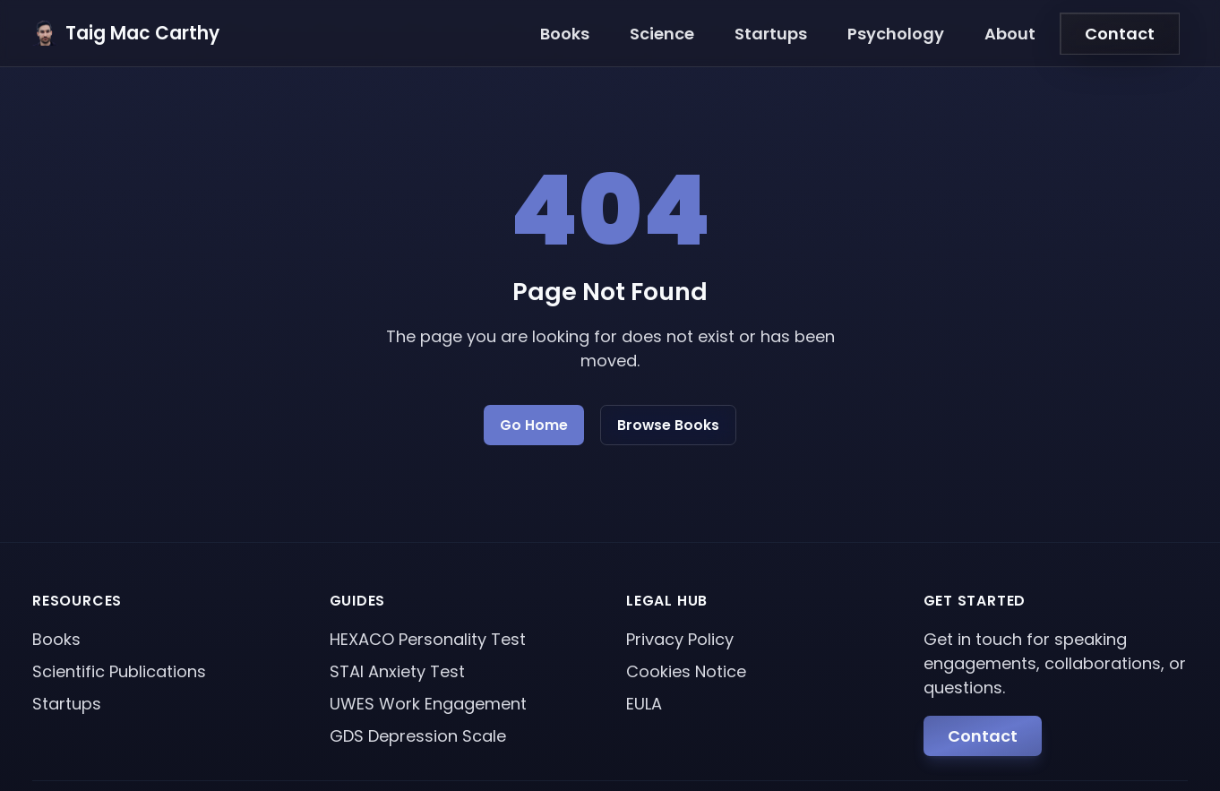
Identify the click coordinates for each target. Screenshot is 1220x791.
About (1009, 33)
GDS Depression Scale (418, 736)
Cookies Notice (686, 671)
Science (662, 33)
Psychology (895, 33)
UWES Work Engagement (428, 703)
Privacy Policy (680, 639)
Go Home (534, 425)
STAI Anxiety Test (397, 671)
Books (564, 33)
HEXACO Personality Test (428, 639)
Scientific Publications (119, 671)
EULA (644, 703)
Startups (771, 33)
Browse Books (668, 425)
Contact (1120, 33)
